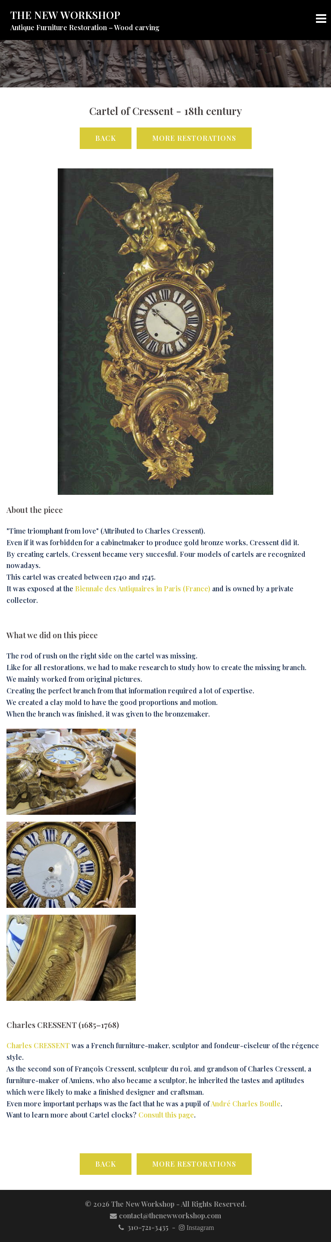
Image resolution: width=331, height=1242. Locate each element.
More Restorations (194, 138)
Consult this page (166, 1114)
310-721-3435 (143, 1227)
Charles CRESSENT (38, 1045)
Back (105, 138)
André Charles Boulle (246, 1103)
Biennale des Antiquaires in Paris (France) (142, 588)
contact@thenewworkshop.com (165, 1215)
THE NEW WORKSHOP (65, 15)
